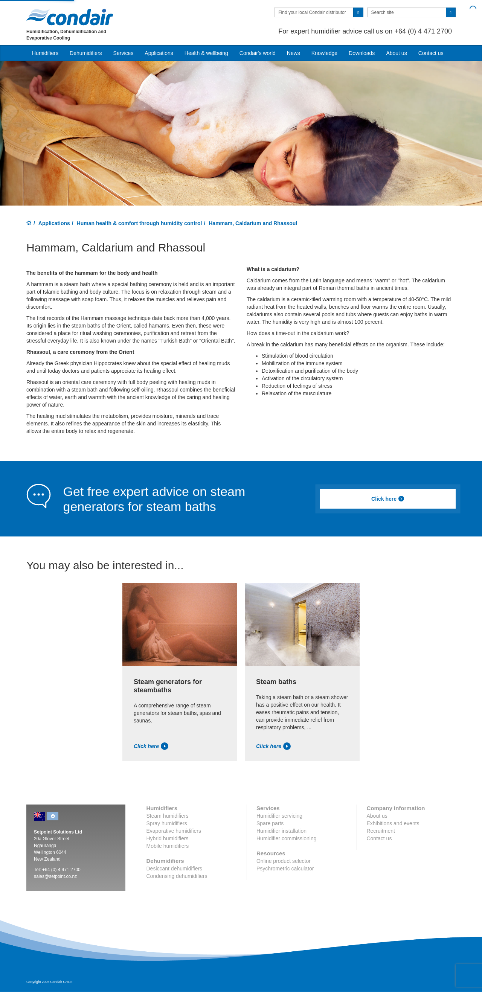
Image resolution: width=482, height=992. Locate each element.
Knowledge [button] (324, 53)
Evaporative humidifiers (173, 831)
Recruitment (380, 831)
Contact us (431, 53)
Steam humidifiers (167, 816)
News (293, 53)
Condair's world (257, 53)
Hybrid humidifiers (167, 838)
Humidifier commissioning (286, 838)
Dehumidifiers (86, 53)
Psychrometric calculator (285, 869)
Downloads (362, 53)
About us (396, 53)
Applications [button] (159, 53)
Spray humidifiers (166, 823)
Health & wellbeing (206, 53)
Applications (54, 223)
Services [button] (123, 53)
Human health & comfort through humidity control (139, 223)
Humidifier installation (281, 831)
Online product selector (283, 861)
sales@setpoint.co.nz (55, 876)
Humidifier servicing (279, 816)
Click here (387, 499)
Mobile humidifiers (167, 846)
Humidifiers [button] (45, 53)
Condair (69, 17)
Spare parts (270, 823)
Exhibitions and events (392, 823)
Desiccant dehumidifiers (174, 869)
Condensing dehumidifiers (176, 876)
